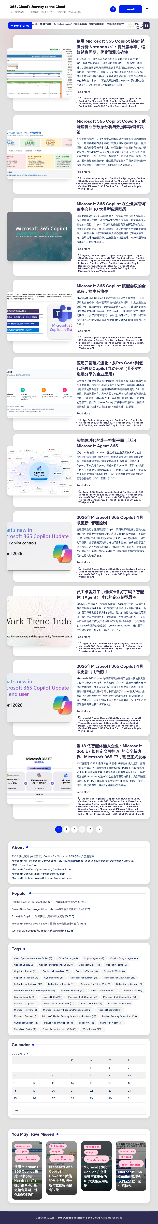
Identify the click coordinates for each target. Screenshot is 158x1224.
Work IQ (123, 814)
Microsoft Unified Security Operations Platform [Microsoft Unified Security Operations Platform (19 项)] (69, 1016)
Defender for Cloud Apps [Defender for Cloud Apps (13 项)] (119, 977)
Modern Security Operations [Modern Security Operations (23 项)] (119, 1016)
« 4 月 (17, 1110)
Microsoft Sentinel (127, 809)
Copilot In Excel (119, 101)
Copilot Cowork (94, 181)
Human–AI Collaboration (128, 646)
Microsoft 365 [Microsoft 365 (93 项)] (52, 997)
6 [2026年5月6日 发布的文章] (53, 1075)
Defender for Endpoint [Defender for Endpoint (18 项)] (28, 984)
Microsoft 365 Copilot (91, 268)
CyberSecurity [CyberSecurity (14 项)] (54, 977)
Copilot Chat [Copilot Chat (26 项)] (23, 964)
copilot (87, 178)
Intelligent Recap (88, 342)
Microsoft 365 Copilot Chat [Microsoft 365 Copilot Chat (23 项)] (120, 997)
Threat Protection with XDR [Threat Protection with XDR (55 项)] (59, 1029)
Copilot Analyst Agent (113, 98)
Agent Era (88, 643)
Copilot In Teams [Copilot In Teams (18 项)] (87, 971)
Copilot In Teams (94, 340)
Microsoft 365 (118, 103)
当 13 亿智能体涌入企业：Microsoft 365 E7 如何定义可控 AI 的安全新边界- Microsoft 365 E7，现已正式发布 (111, 751)
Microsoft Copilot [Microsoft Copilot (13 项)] (26, 1003)
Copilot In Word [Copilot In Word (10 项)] (114, 971)
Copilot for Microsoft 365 (93, 101)
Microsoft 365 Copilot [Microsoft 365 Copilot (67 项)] (82, 997)
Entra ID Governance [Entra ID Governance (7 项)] (103, 990)
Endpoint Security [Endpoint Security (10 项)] (72, 990)
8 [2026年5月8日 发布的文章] (90, 1075)
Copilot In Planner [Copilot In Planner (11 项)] (25, 971)
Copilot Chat (134, 98)
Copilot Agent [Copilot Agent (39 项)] (94, 958)
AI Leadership (103, 643)
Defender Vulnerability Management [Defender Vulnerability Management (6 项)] (34, 990)
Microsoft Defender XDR (92, 499)
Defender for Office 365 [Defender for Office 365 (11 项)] (95, 984)
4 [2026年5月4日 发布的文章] (14, 1075)
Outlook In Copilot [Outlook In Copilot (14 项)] (26, 1022)
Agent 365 (89, 492)
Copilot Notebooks (120, 263)
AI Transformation (27, 1158)
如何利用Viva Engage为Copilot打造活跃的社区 (38, 930)
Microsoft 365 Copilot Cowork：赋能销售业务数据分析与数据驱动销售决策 (111, 127)
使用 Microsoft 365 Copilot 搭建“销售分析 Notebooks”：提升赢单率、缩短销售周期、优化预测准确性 (80, 24)
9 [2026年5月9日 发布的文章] (109, 1075)
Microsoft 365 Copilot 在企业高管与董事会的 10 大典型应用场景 (96, 1176)
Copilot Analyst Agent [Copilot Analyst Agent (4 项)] (124, 958)
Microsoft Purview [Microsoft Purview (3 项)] (25, 1010)
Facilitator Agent (115, 340)
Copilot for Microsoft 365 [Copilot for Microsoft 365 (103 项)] (56, 964)
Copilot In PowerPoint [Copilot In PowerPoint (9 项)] (56, 971)
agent (85, 255)
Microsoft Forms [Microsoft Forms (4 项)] (91, 1003)
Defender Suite (118, 801)
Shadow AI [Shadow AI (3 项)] (86, 1022)
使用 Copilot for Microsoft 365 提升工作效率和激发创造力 (45, 902)
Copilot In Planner (99, 260)
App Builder (89, 420)
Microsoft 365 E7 (88, 806)
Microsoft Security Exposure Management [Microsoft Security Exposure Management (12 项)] (67, 1010)
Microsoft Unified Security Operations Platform (106, 811)
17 (89, 829)
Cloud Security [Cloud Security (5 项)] (68, 958)
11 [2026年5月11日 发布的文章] (14, 1083)
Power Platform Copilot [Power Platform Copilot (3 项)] (58, 1022)
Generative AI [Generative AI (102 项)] (132, 990)
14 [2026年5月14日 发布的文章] (72, 1083)
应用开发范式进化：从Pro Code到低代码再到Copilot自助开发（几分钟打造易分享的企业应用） (110, 368)
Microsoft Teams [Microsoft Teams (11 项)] (25, 1016)
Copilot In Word (98, 263)
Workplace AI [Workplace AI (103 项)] (92, 1029)
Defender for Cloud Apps (92, 494)
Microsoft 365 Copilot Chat (104, 106)
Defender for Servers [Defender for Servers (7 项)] (129, 984)
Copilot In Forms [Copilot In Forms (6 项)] (116, 964)
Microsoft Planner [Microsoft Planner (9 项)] (119, 1003)
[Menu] (148, 9)
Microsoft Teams (88, 271)
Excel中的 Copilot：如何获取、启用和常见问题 (38, 916)
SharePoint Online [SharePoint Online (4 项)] (25, 1029)
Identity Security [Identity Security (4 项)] (24, 997)
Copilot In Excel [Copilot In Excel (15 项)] (89, 964)
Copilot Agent (91, 98)
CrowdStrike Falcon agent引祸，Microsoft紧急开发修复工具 (46, 909)
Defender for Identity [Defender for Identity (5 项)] (61, 984)
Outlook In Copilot (132, 186)
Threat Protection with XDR (124, 499)
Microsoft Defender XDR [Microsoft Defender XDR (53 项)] (59, 1003)
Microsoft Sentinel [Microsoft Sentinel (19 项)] (110, 1010)
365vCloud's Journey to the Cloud (37, 7)
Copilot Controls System (130, 569)
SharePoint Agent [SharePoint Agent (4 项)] (111, 1022)
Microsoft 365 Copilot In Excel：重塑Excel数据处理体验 (44, 923)
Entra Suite (134, 801)
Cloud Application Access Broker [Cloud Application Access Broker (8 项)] (33, 958)
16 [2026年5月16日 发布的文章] (109, 1083)
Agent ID (101, 798)
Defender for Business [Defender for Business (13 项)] (84, 977)
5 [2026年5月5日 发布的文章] (33, 1075)
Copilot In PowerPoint (122, 260)
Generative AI (100, 103)
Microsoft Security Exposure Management (109, 807)
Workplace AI (129, 106)
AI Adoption (23, 1146)
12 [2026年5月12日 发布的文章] (34, 1083)
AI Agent (22, 1151)
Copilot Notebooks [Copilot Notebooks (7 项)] (26, 977)
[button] (130, 9)
